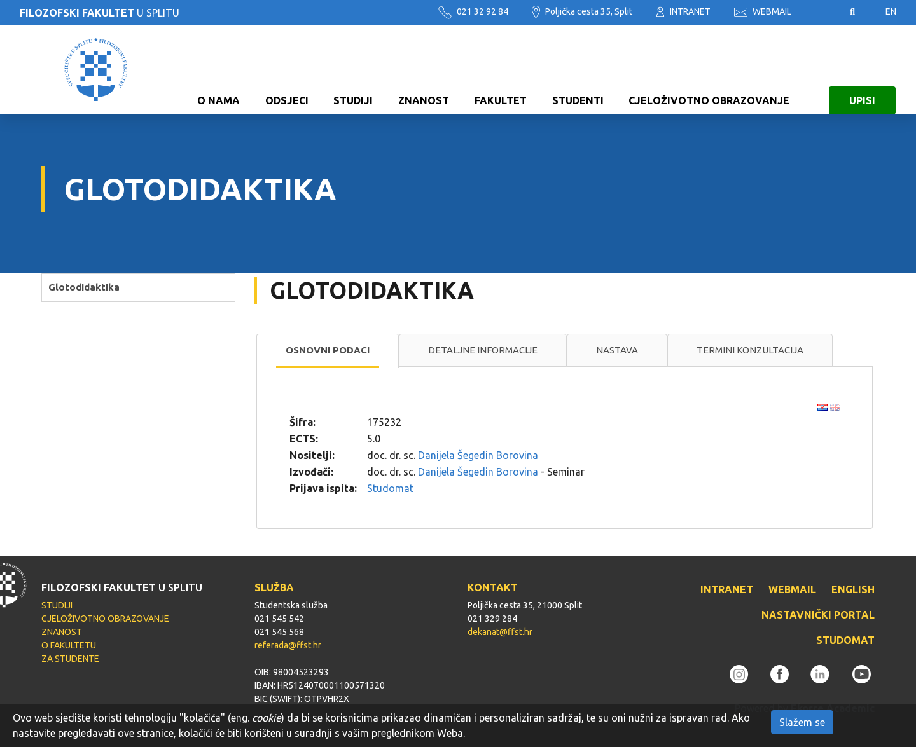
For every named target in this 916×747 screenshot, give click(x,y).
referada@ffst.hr (287, 645)
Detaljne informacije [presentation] (483, 350)
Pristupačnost (820, 12)
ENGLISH (853, 589)
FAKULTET (501, 70)
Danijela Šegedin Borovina (478, 455)
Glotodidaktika (84, 287)
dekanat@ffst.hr (500, 632)
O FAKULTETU (68, 645)
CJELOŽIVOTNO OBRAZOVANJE (708, 70)
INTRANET (683, 11)
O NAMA (218, 70)
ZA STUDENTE (70, 659)
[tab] (327, 351)
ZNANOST (423, 70)
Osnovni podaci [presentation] (328, 350)
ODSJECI (287, 70)
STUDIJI (353, 70)
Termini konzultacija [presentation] (750, 350)
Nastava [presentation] (617, 350)
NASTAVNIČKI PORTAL (818, 614)
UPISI (862, 70)
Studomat (390, 488)
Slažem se (802, 722)
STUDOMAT (845, 640)
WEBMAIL (762, 11)
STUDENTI (578, 70)
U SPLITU (99, 12)
